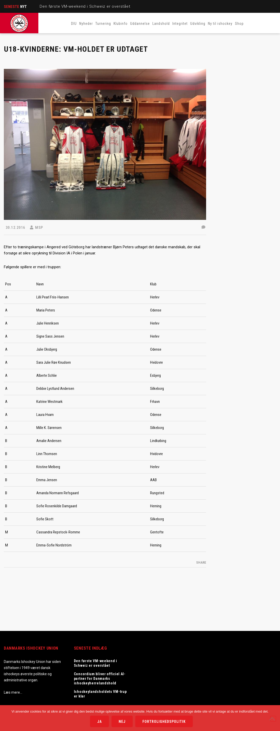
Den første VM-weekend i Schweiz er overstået (85, 6)
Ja (99, 721)
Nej (122, 721)
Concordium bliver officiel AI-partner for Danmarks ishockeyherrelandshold (100, 678)
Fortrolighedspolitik (164, 721)
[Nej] (273, 719)
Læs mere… (13, 692)
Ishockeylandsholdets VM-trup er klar (100, 694)
